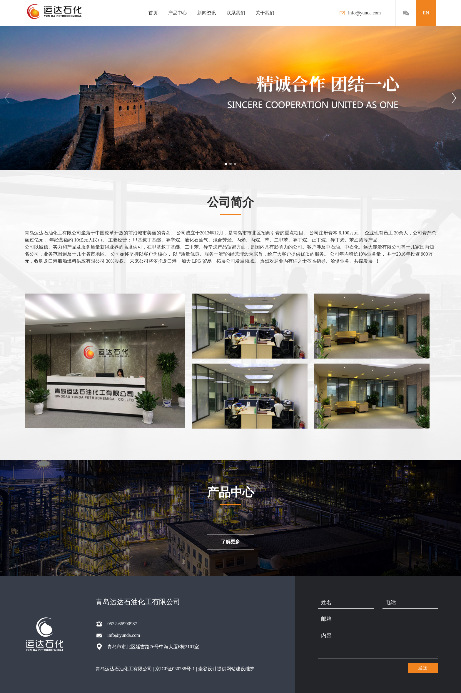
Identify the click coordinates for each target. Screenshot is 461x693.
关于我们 (264, 12)
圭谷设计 (207, 668)
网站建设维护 (240, 668)
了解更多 (230, 541)
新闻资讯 (206, 12)
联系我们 (235, 12)
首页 (153, 12)
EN (426, 12)
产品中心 (177, 12)
